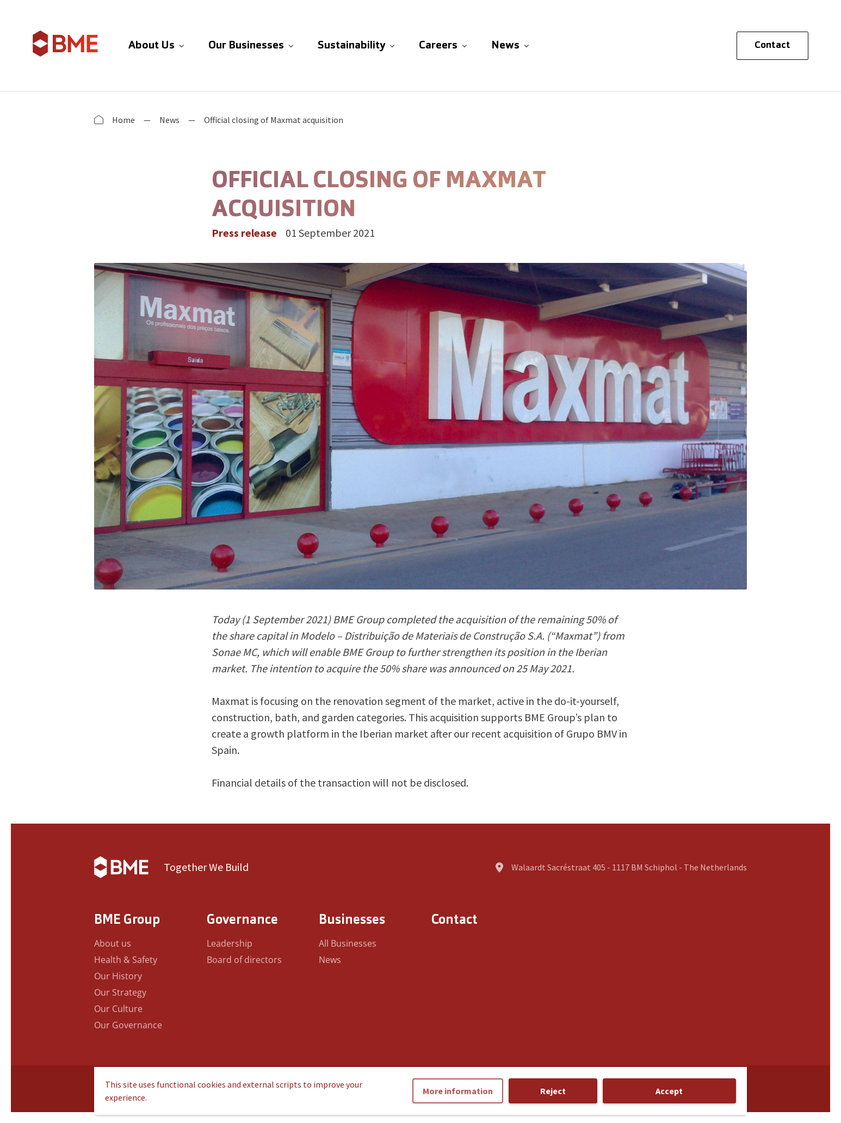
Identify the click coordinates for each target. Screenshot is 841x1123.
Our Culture (118, 1009)
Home (123, 119)
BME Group (127, 920)
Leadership (229, 943)
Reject (553, 1090)
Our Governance (128, 1025)
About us (112, 943)
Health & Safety (125, 960)
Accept (669, 1090)
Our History (118, 976)
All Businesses (347, 943)
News (169, 119)
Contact (772, 45)
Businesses (352, 920)
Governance (242, 920)
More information (458, 1090)
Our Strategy (120, 992)
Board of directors (244, 960)
